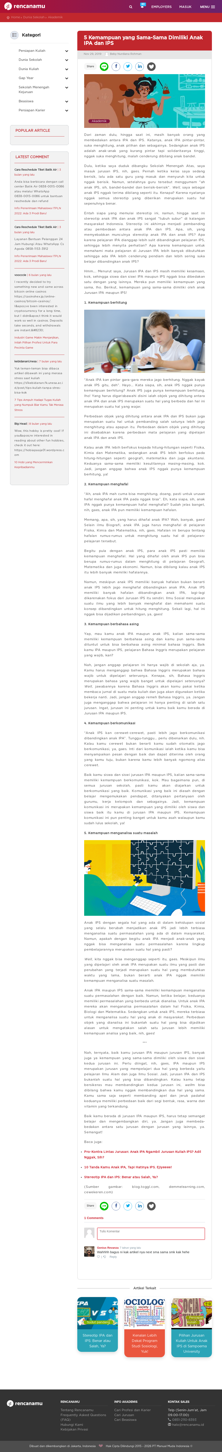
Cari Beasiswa (125, 1419)
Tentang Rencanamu (77, 1410)
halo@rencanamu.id (186, 1424)
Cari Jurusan (124, 1415)
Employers (161, 7)
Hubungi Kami (72, 1424)
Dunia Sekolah (34, 17)
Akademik (55, 17)
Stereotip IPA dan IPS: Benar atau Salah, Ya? (98, 1341)
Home (15, 17)
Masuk (185, 7)
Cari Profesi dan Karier (132, 1410)
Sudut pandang (98, 1322)
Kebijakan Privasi (74, 1429)
